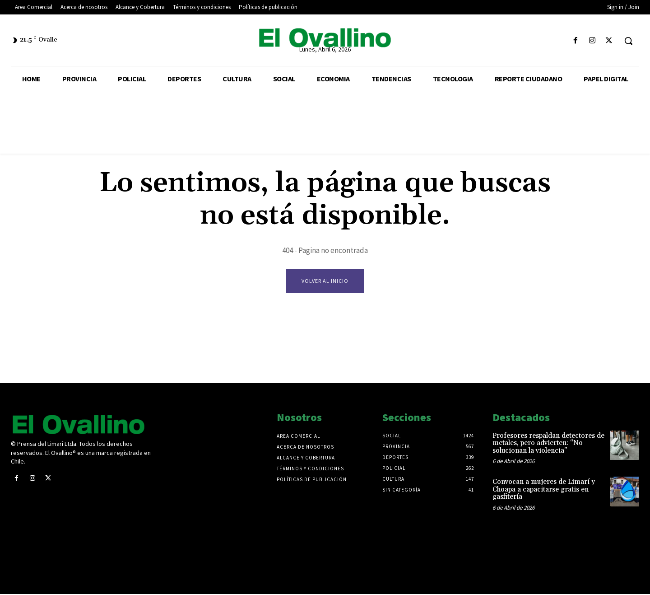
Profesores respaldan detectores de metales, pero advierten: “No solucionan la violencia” (548, 444)
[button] (628, 41)
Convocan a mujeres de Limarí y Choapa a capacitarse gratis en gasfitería (543, 490)
